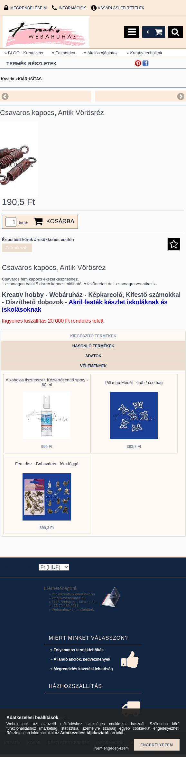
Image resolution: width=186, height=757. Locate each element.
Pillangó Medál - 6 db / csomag (134, 385)
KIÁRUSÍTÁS (30, 79)
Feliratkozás (17, 251)
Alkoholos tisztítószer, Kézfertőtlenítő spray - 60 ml (46, 385)
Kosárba (60, 224)
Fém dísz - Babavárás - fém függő (47, 467)
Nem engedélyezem (111, 748)
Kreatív (7, 79)
